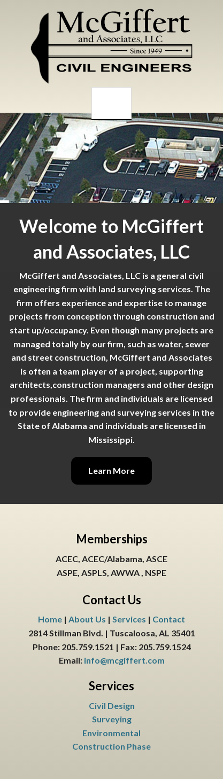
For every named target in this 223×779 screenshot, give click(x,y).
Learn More (111, 470)
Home (50, 619)
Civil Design (112, 705)
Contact (168, 619)
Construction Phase (111, 746)
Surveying (112, 719)
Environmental (111, 733)
